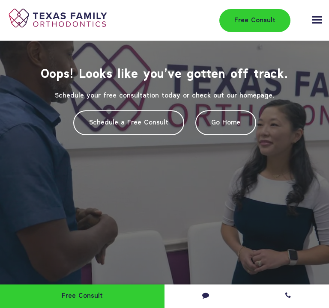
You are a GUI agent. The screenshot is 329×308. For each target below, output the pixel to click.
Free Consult (254, 20)
